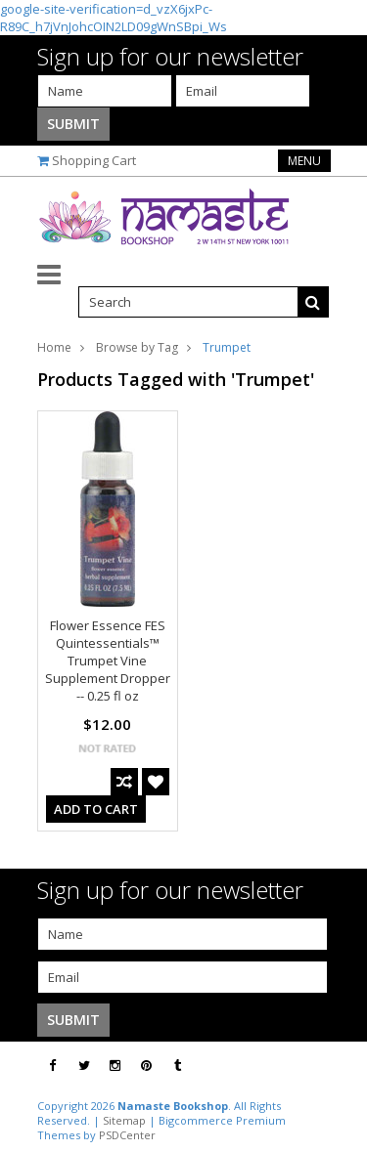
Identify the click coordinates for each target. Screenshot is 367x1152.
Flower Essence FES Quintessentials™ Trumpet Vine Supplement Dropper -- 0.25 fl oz (107, 660)
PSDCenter (127, 1135)
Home (54, 347)
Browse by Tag (137, 347)
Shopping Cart (94, 160)
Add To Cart (96, 809)
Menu (304, 160)
